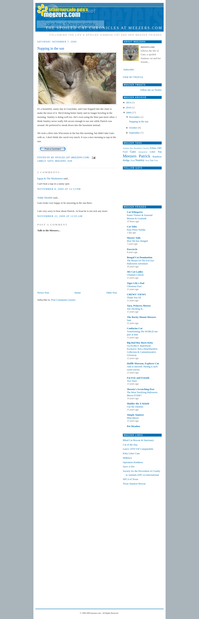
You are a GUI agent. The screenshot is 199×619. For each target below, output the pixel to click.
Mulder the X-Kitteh (138, 403)
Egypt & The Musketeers (50, 178)
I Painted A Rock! (135, 275)
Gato (50, 161)
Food (125, 152)
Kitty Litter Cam (131, 453)
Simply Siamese (135, 414)
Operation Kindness (133, 462)
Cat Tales (132, 226)
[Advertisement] (138, 546)
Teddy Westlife (44, 197)
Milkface (127, 457)
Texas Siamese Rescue (134, 483)
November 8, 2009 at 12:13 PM (59, 188)
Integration (143, 152)
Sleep (132, 160)
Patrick (144, 156)
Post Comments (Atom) (63, 299)
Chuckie (145, 148)
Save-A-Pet (128, 466)
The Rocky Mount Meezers (141, 317)
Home (78, 292)
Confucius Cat (134, 328)
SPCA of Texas (130, 479)
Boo (131, 148)
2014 (129, 102)
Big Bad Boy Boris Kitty (140, 342)
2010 (129, 107)
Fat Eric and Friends (138, 377)
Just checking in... (135, 308)
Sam (129, 320)
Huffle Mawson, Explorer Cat (143, 363)
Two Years (132, 381)
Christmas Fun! (134, 286)
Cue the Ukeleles (135, 406)
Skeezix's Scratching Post (140, 389)
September (135, 132)
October (133, 127)
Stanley (139, 160)
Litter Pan (156, 151)
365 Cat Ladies (135, 271)
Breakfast (138, 148)
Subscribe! (128, 69)
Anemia (126, 148)
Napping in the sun (50, 48)
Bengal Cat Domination (139, 257)
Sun (69, 161)
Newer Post (43, 292)
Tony (156, 160)
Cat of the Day (130, 444)
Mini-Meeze (133, 418)
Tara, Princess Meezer (139, 305)
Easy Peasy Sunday (136, 229)
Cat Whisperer (135, 212)
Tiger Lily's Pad (135, 283)
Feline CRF (156, 148)
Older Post (111, 292)
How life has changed (137, 241)
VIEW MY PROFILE (133, 77)
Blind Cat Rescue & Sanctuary (138, 440)
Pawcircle (132, 249)
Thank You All (134, 297)
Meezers (60, 161)
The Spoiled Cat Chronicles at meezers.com (104, 28)
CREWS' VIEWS (136, 294)
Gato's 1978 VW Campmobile (138, 448)
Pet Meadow (133, 426)
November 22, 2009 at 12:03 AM (59, 216)
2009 (129, 112)
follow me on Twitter (151, 89)
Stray (147, 160)
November (134, 117)
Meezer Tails (134, 237)
